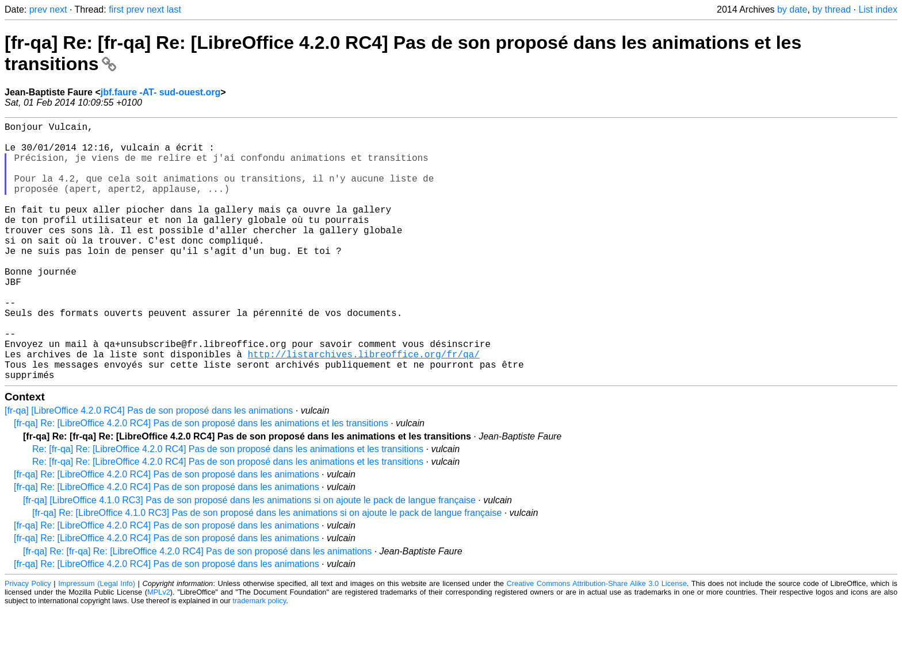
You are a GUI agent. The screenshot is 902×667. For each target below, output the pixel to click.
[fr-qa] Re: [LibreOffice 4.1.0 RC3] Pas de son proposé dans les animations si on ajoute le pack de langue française (267, 570)
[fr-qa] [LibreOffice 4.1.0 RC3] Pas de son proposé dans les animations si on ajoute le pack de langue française (249, 557)
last (174, 9)
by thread (831, 9)
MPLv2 (158, 649)
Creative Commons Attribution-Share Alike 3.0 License (597, 641)
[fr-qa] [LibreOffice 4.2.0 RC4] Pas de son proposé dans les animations (149, 468)
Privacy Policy (28, 641)
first (116, 9)
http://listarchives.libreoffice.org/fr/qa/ (363, 406)
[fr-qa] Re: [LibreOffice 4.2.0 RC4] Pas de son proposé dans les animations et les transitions (201, 480)
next (58, 9)
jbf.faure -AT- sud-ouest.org (161, 92)
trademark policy (259, 658)
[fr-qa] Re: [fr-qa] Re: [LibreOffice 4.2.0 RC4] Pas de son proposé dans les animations (197, 609)
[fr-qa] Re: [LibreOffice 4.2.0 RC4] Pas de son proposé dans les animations (166, 532)
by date (792, 9)
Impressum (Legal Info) (96, 641)
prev (38, 9)
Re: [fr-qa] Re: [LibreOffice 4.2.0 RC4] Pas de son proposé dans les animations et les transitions (227, 506)
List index (877, 9)
